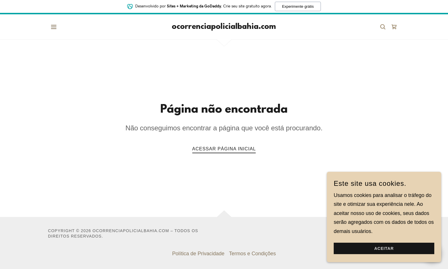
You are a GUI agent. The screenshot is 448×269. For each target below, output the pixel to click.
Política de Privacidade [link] (198, 253)
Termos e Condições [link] (252, 253)
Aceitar (384, 248)
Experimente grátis (298, 6)
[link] (224, 27)
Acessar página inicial (224, 148)
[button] (53, 27)
